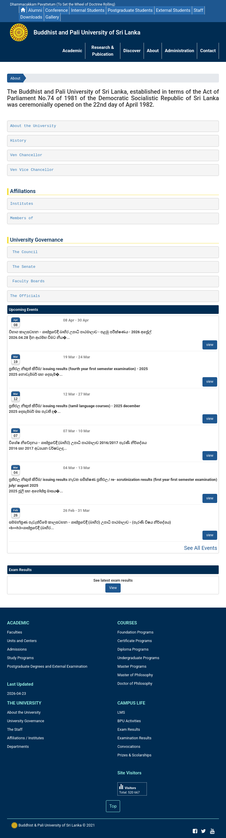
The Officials (25, 296)
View (113, 588)
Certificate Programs (134, 641)
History (18, 140)
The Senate (23, 267)
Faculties (14, 632)
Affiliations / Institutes (25, 738)
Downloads (31, 17)
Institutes (21, 204)
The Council (24, 252)
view (209, 345)
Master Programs (132, 666)
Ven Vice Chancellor (32, 170)
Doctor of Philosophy (134, 683)
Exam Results (128, 729)
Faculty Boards (27, 281)
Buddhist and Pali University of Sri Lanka (87, 32)
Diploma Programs (133, 649)
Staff (198, 10)
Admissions (17, 649)
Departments (18, 746)
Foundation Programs (135, 632)
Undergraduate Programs (138, 658)
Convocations (128, 746)
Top (113, 806)
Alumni (35, 10)
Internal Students (87, 10)
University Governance (25, 721)
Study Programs (20, 658)
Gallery (52, 17)
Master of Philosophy (135, 675)
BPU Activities (129, 721)
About (15, 78)
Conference (56, 10)
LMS (121, 712)
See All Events (200, 548)
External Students (173, 10)
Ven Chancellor (26, 155)
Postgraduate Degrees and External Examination (47, 666)
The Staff (14, 729)
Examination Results (134, 738)
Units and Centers (22, 641)
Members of (21, 218)
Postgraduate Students (130, 10)
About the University (33, 126)
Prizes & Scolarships (134, 755)
